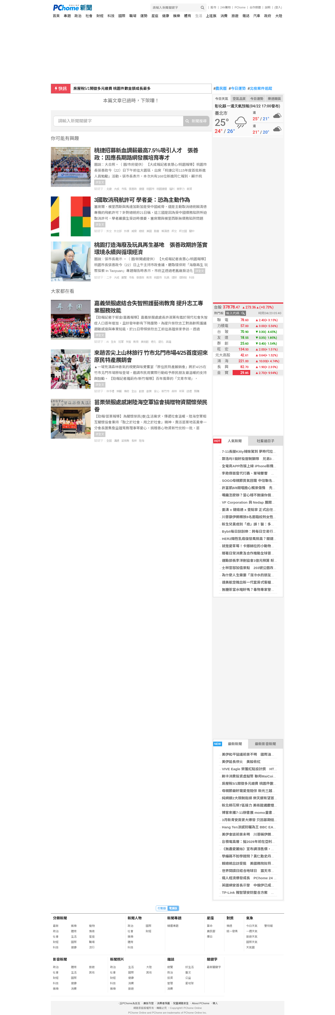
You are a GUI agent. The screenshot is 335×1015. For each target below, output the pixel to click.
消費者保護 (163, 1003)
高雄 (168, 341)
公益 (188, 978)
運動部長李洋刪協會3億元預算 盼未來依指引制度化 (262, 560)
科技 (111, 16)
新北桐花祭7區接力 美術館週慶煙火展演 (253, 805)
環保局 (183, 277)
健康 (165, 16)
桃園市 (150, 189)
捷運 (141, 189)
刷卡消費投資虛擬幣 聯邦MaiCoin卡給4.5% (256, 776)
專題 (67, 16)
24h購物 (225, 7)
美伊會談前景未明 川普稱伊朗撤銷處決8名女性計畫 (263, 834)
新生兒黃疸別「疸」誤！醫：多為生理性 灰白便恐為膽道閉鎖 (271, 524)
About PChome (200, 1003)
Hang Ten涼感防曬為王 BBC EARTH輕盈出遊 (258, 827)
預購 (196, 391)
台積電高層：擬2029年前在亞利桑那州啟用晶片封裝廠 (264, 842)
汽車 (256, 16)
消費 (223, 16)
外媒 (126, 231)
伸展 (119, 391)
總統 (141, 231)
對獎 (230, 918)
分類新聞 (60, 918)
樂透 (229, 926)
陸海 (141, 440)
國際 (121, 16)
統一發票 (232, 931)
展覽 (124, 277)
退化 (161, 341)
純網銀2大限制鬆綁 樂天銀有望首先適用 (253, 798)
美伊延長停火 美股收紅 (241, 762)
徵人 (215, 1003)
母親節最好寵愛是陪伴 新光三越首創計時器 (256, 791)
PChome (240, 7)
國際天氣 (251, 942)
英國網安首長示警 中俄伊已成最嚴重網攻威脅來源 (262, 885)
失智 (128, 341)
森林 (174, 391)
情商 (92, 931)
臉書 (156, 231)
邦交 (174, 231)
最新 (56, 926)
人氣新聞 (227, 441)
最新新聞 (227, 744)
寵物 (92, 926)
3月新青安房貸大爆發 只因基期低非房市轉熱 (257, 820)
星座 (154, 16)
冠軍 (120, 341)
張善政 (133, 189)
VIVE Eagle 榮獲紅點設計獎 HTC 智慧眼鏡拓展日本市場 (267, 769)
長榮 (134, 440)
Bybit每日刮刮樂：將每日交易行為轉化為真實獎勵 (261, 531)
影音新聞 (60, 959)
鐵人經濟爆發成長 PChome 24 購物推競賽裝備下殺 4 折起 (269, 878)
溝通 (116, 440)
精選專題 (173, 926)
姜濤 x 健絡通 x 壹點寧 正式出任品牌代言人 (256, 510)
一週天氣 (251, 931)
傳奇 (126, 391)
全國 (109, 440)
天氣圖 (250, 947)
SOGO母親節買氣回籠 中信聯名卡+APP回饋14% (260, 481)
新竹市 (165, 391)
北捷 (109, 189)
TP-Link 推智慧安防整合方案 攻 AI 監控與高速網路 (263, 892)
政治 (78, 16)
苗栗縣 (125, 440)
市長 (124, 189)
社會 (89, 16)
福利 (171, 189)
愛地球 (189, 983)
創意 (141, 391)
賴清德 (165, 231)
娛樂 (176, 16)
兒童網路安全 (181, 1003)
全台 (134, 391)
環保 (174, 277)
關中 (191, 231)
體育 (187, 16)
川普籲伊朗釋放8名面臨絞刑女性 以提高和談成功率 (263, 517)
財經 (100, 16)
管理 (170, 983)
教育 (149, 277)
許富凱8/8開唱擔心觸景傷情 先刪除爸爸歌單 (258, 488)
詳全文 (100, 182)
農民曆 (220, 89)
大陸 (278, 16)
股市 (213, 7)
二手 (109, 277)
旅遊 (234, 16)
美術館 (145, 341)
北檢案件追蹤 (260, 89)
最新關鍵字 (214, 967)
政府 (267, 16)
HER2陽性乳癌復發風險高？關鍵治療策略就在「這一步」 (267, 539)
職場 (132, 16)
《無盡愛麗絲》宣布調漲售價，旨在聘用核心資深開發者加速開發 (273, 849)
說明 (267, 7)
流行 (92, 947)
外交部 (118, 231)
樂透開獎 (274, 99)
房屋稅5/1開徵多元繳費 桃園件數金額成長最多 (112, 89)
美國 (149, 231)
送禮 (189, 391)
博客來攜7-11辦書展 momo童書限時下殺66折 (258, 813)
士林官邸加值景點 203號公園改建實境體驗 (256, 568)
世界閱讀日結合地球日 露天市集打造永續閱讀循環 (262, 871)
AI (107, 341)
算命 (209, 926)
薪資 (189, 189)
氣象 (249, 918)
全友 (113, 341)
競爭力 (180, 189)
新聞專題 (174, 918)
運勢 (143, 16)
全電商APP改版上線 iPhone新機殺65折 (253, 466)
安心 (156, 391)
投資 (170, 978)
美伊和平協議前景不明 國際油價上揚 (252, 754)
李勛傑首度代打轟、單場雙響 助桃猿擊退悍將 (259, 473)
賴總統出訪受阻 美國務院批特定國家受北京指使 (260, 863)
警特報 (268, 926)
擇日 (209, 936)
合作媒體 (255, 7)
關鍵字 (212, 959)
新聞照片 (117, 959)
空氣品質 (239, 99)
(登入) (278, 7)
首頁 (56, 16)
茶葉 (181, 391)
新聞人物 (135, 918)
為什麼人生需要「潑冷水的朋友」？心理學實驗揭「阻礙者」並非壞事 (276, 575)
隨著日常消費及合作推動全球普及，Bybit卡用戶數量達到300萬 (271, 553)
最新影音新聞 (265, 744)
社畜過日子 (265, 441)
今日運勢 (237, 89)
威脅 (134, 231)
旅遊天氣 (251, 936)
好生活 (189, 967)
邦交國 (183, 231)
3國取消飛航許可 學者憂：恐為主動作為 (142, 200)
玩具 (166, 277)
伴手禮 (110, 391)
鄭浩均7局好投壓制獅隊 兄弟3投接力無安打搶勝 (261, 459)
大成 (116, 189)
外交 (109, 231)
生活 (198, 16)
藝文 (188, 972)
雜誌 (245, 16)
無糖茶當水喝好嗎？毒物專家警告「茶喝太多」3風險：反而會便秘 (274, 590)
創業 (149, 391)
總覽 (170, 967)
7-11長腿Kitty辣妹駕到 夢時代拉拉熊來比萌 (256, 451)
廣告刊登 (148, 1003)
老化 (153, 341)
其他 (92, 972)
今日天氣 (221, 99)
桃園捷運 (161, 189)
